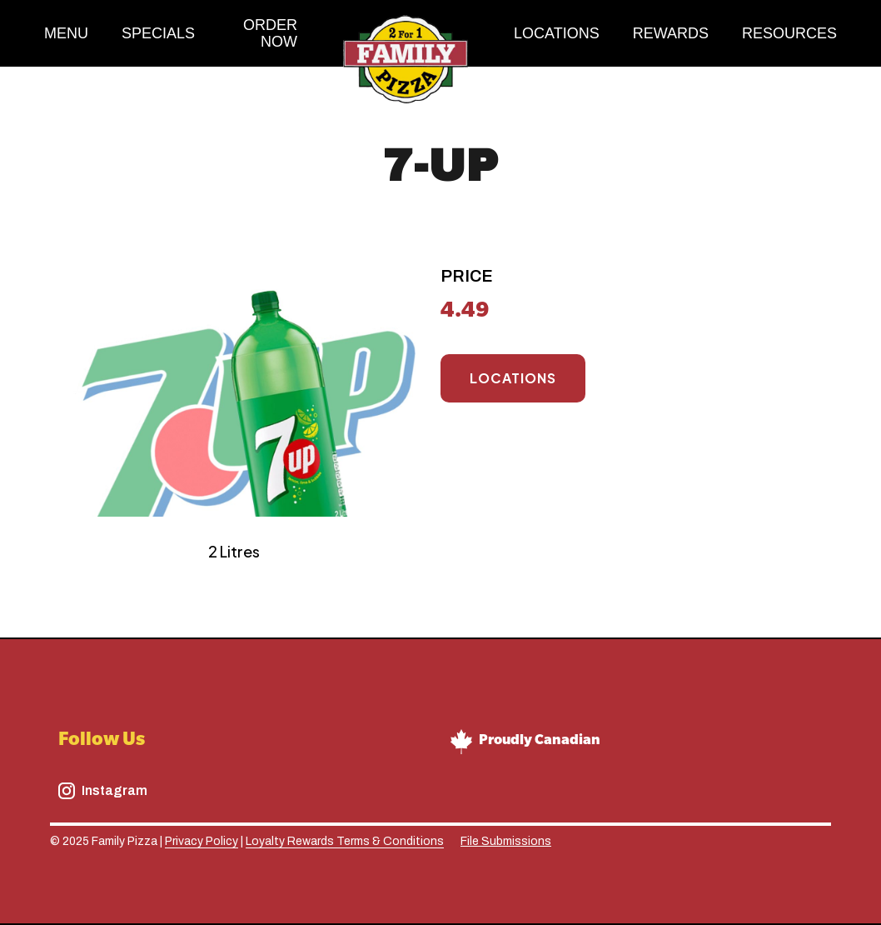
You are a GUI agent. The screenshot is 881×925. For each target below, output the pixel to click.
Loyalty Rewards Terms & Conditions (345, 841)
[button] (789, 33)
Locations (513, 378)
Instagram (114, 790)
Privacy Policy (201, 841)
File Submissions (505, 841)
